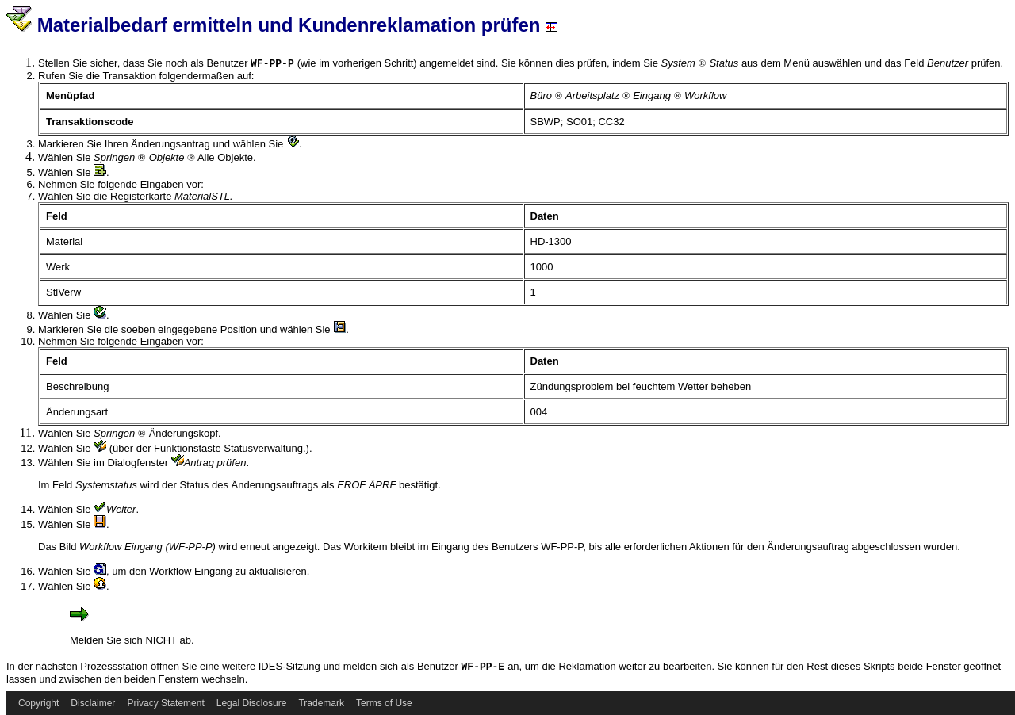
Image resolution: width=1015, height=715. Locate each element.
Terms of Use (384, 703)
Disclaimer (93, 703)
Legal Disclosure (251, 703)
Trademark (321, 703)
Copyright (38, 703)
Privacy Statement (165, 703)
